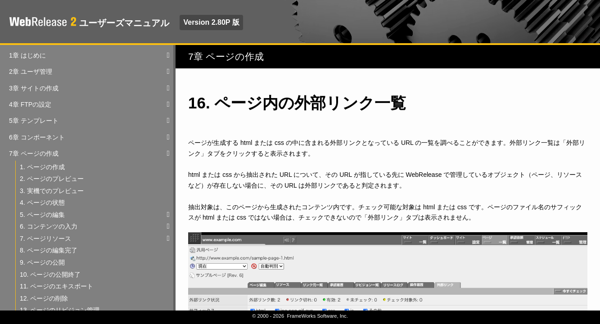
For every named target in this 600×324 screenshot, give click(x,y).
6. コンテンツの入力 (48, 226)
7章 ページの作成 (34, 153)
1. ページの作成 (42, 167)
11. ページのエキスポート (56, 286)
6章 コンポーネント (37, 137)
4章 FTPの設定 (30, 104)
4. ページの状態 (42, 202)
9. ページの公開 (42, 262)
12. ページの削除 (44, 298)
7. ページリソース (45, 238)
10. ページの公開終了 (50, 274)
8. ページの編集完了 (48, 250)
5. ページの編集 (42, 214)
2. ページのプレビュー (52, 178)
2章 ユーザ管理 (30, 71)
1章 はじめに (27, 55)
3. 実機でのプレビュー (52, 190)
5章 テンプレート (34, 120)
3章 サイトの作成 (34, 88)
